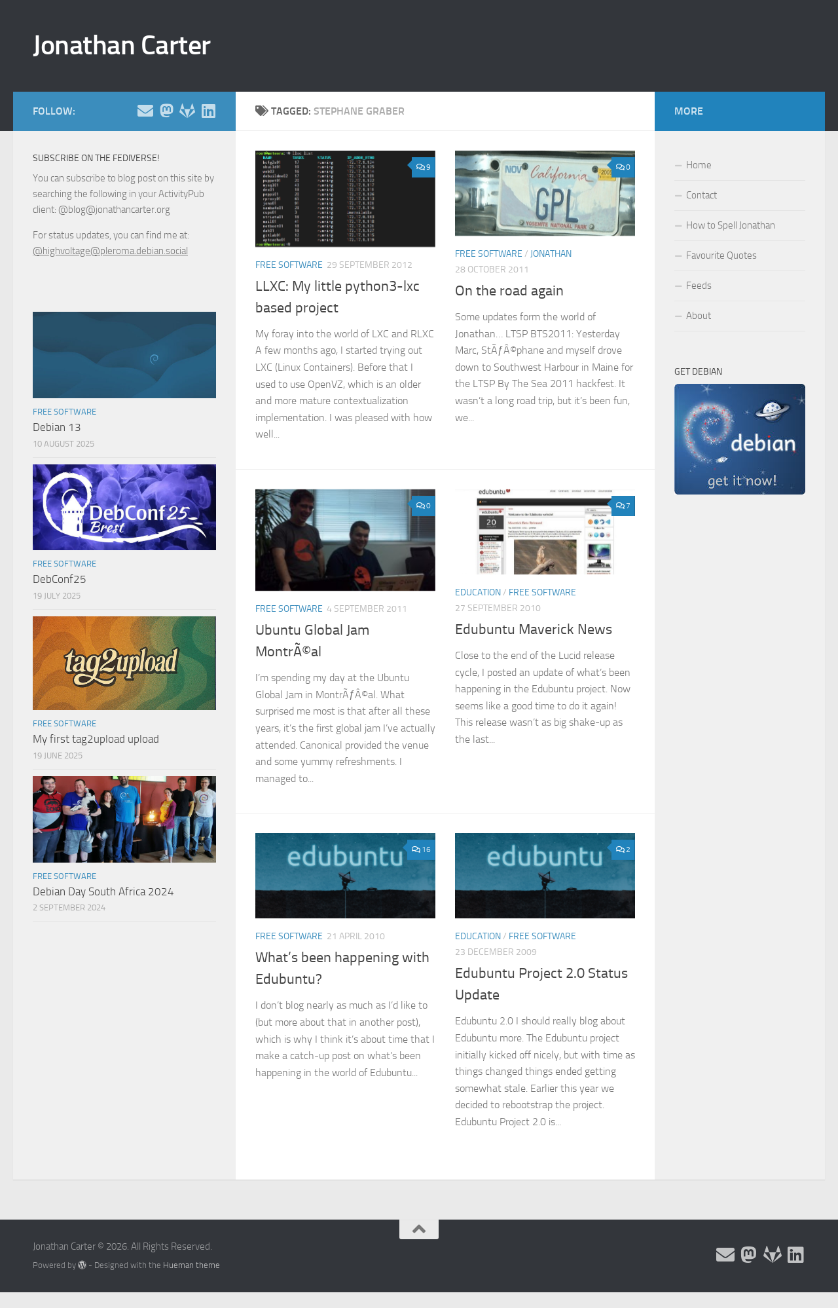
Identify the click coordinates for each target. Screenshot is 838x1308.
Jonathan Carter (122, 45)
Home (699, 165)
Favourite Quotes (721, 255)
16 (421, 849)
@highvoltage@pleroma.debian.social (110, 251)
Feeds (699, 285)
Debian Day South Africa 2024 (103, 891)
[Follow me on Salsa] (187, 111)
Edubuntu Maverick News (533, 629)
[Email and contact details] (145, 111)
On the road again (509, 290)
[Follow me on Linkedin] (208, 111)
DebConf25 (59, 579)
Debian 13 (57, 427)
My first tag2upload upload (96, 738)
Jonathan (551, 253)
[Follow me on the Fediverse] (166, 111)
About (698, 316)
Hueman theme (191, 1265)
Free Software (289, 265)
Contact (701, 195)
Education (478, 592)
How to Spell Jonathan (730, 225)
